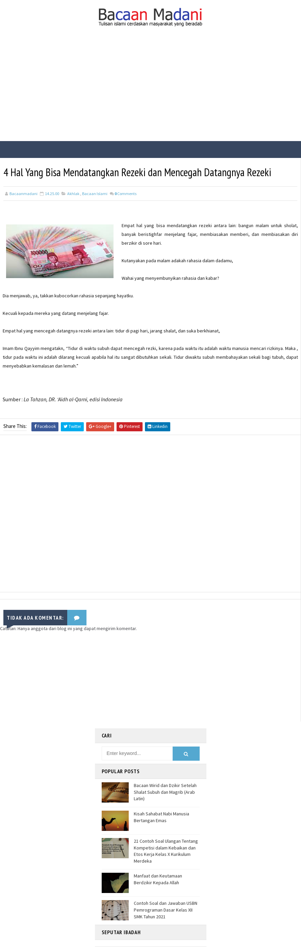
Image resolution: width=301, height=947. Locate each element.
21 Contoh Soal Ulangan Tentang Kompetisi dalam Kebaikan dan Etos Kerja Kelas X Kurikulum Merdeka (166, 851)
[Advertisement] (150, 90)
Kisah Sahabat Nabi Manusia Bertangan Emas (161, 817)
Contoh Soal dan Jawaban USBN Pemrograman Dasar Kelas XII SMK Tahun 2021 (165, 909)
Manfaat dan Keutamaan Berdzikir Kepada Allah (158, 879)
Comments (125, 193)
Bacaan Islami (94, 193)
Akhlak (73, 193)
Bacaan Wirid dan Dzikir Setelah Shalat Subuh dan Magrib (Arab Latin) (165, 792)
